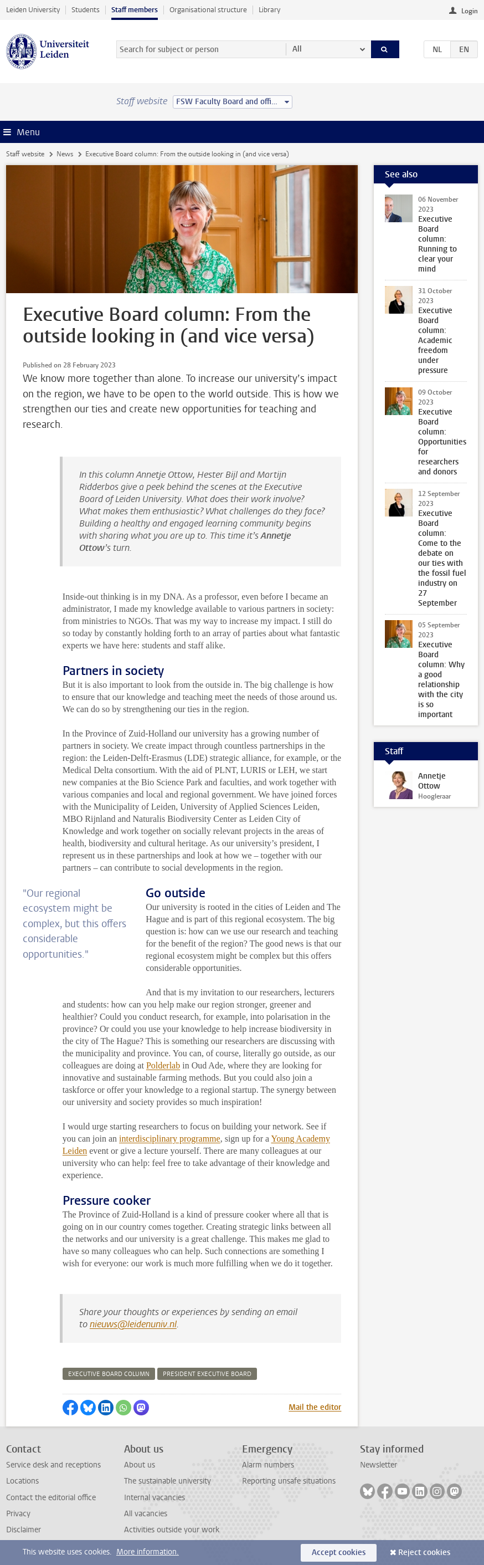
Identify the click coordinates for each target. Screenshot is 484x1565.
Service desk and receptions (53, 1465)
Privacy (18, 1513)
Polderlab (163, 1065)
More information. (147, 1552)
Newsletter (378, 1465)
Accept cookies (338, 1552)
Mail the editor (315, 1407)
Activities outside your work (171, 1530)
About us (139, 1465)
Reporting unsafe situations (289, 1481)
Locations (22, 1481)
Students (85, 9)
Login (469, 11)
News (64, 154)
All (297, 49)
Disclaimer (23, 1530)
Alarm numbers (268, 1465)
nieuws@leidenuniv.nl (133, 1324)
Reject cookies (424, 1552)
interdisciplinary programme (169, 1138)
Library (269, 9)
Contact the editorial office (51, 1497)
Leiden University (33, 9)
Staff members (134, 9)
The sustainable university (167, 1481)
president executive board (207, 1374)
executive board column (109, 1374)
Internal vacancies (154, 1497)
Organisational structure (208, 9)
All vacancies (145, 1513)
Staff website (25, 154)
